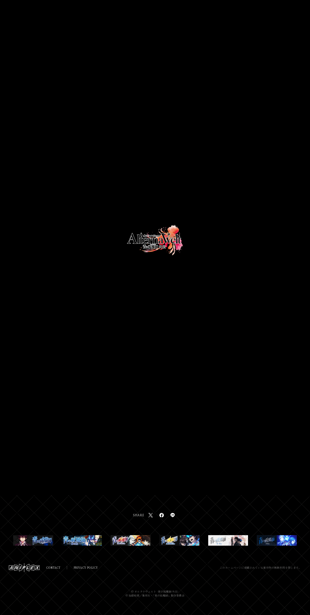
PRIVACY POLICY (86, 567)
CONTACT (53, 567)
